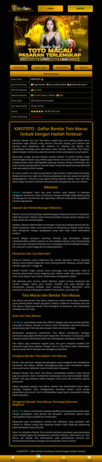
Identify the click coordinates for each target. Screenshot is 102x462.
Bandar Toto (18, 411)
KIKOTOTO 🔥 (37, 79)
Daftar (38, 458)
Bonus (13, 459)
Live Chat (89, 459)
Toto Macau (17, 322)
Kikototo (16, 192)
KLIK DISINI (36, 116)
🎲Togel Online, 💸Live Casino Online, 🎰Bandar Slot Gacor (59, 84)
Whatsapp (63, 459)
